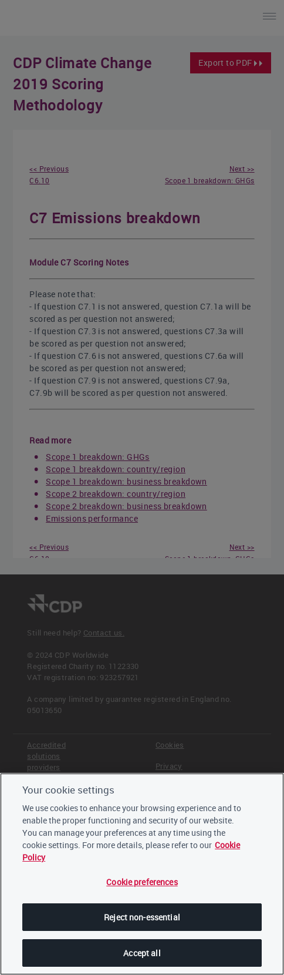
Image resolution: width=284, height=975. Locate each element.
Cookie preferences (142, 883)
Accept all (141, 954)
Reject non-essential (142, 918)
